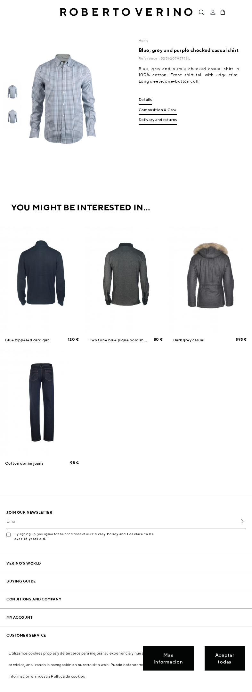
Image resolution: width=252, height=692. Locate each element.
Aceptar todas (224, 658)
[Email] (121, 521)
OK (241, 521)
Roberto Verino (126, 12)
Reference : (150, 58)
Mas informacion (168, 658)
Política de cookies (68, 676)
